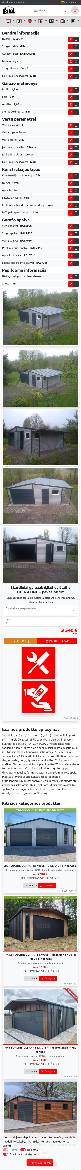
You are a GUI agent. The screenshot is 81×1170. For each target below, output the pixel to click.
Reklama (32, 1149)
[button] (10, 21)
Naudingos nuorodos (13, 2)
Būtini (13, 1149)
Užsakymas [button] (47, 885)
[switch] (23, 1149)
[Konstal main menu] (39, 10)
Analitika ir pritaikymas (24, 1154)
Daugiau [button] (31, 885)
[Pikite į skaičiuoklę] (71, 39)
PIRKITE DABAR (57, 641)
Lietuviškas (69, 2)
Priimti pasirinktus (40, 1162)
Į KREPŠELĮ (20, 641)
